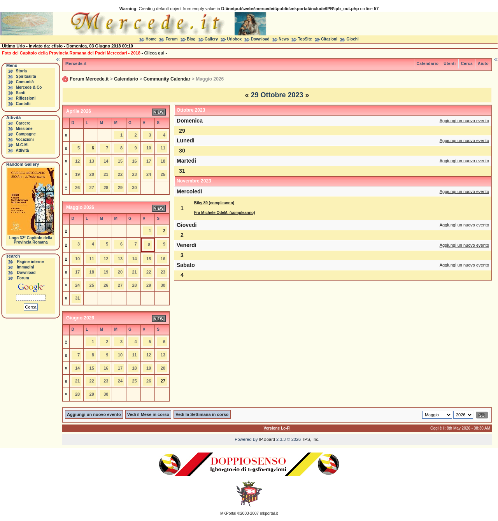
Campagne (26, 134)
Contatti (23, 104)
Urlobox (234, 39)
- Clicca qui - (154, 53)
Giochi (353, 39)
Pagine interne (30, 262)
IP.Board (267, 439)
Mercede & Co (29, 87)
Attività (22, 150)
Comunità (25, 82)
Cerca (467, 63)
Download (260, 39)
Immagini (25, 267)
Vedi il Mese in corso (148, 414)
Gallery (211, 39)
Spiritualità (26, 76)
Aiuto (483, 63)
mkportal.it (269, 513)
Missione (24, 128)
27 (163, 381)
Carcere (23, 123)
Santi (20, 93)
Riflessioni (26, 98)
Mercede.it (75, 63)
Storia (21, 71)
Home (151, 39)
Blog (191, 39)
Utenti (450, 63)
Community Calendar (167, 79)
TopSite (305, 39)
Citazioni (329, 39)
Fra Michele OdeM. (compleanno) (224, 213)
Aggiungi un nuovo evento (464, 120)
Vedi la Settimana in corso (201, 414)
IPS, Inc (310, 439)
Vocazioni (25, 139)
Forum (172, 39)
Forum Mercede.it (89, 79)
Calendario (428, 63)
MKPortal (228, 513)
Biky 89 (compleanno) (214, 203)
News (284, 39)
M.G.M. (22, 145)
